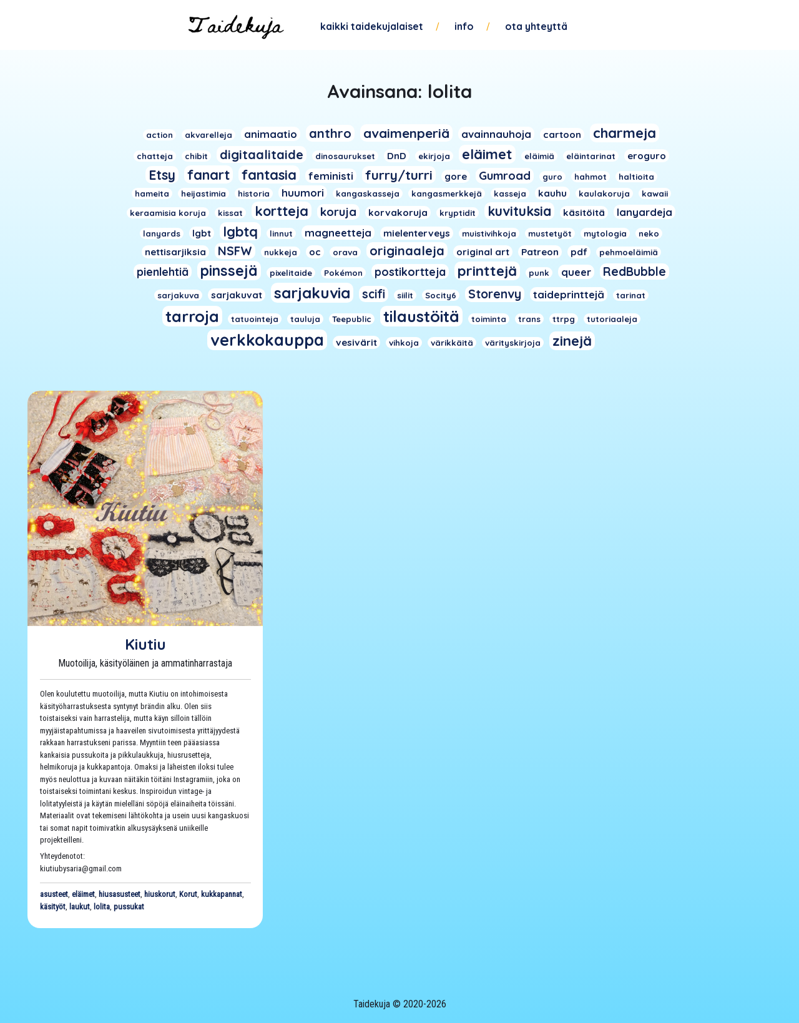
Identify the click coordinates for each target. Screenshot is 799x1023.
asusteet (54, 894)
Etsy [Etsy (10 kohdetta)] (162, 175)
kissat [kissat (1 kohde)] (230, 213)
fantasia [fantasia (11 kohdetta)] (269, 174)
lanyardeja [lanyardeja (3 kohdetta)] (644, 211)
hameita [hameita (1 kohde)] (152, 193)
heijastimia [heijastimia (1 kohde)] (203, 193)
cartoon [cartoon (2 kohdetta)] (562, 134)
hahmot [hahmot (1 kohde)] (590, 177)
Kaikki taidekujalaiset (371, 26)
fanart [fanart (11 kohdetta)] (208, 174)
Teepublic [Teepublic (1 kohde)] (351, 319)
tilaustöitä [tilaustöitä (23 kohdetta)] (421, 316)
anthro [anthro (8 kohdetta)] (330, 133)
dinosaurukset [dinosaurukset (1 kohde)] (345, 156)
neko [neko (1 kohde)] (649, 233)
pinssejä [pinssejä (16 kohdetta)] (229, 271)
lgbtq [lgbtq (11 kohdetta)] (240, 231)
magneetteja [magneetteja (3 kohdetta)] (338, 232)
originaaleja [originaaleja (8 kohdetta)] (407, 250)
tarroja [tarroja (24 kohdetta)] (192, 316)
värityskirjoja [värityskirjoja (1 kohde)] (513, 343)
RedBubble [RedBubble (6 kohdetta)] (634, 271)
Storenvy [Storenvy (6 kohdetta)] (494, 293)
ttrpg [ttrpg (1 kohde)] (563, 319)
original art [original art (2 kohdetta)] (482, 252)
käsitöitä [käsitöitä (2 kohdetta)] (584, 212)
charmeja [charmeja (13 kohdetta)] (624, 133)
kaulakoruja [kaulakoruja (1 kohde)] (604, 193)
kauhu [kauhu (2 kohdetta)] (552, 193)
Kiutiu (145, 644)
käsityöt (53, 906)
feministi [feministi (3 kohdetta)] (330, 175)
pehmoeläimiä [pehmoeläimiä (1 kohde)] (628, 252)
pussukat (129, 906)
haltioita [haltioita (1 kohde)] (636, 177)
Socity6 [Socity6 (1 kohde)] (440, 295)
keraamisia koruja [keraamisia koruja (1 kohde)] (168, 213)
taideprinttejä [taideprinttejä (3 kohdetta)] (568, 294)
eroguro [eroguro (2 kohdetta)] (646, 156)
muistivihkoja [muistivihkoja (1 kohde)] (489, 233)
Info (464, 26)
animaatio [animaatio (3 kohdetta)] (270, 133)
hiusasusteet (119, 894)
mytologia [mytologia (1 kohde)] (605, 233)
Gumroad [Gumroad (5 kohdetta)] (505, 176)
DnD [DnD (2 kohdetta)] (396, 156)
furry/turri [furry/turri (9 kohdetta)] (399, 175)
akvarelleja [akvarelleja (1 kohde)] (208, 135)
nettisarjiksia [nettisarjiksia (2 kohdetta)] (175, 252)
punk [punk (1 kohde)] (539, 273)
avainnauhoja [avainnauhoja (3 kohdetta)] (496, 133)
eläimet (83, 894)
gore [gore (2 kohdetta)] (455, 176)
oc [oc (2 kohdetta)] (315, 252)
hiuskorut (159, 894)
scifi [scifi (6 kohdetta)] (373, 293)
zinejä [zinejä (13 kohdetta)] (572, 341)
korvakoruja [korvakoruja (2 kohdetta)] (398, 212)
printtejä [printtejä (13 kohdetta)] (487, 271)
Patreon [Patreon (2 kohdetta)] (540, 252)
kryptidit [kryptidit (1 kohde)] (457, 213)
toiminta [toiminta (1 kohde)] (488, 319)
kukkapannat (221, 894)
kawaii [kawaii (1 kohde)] (655, 193)
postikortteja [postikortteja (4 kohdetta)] (410, 271)
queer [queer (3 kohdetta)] (576, 271)
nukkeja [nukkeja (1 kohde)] (280, 252)
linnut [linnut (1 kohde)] (281, 233)
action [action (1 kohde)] (159, 135)
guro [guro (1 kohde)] (552, 177)
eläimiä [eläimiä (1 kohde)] (539, 156)
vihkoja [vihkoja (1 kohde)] (404, 343)
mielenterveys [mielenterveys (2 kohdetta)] (416, 233)
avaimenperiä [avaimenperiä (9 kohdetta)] (406, 133)
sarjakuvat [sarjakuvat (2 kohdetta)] (236, 295)
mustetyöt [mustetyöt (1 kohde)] (550, 233)
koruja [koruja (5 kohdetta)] (338, 212)
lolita (102, 906)
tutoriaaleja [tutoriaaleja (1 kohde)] (612, 319)
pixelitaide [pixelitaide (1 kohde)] (291, 273)
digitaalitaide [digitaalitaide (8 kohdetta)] (261, 154)
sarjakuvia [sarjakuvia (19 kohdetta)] (312, 292)
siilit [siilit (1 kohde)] (405, 295)
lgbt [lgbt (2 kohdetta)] (201, 233)
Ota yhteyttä (536, 26)
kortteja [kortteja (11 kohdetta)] (281, 210)
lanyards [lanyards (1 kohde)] (161, 233)
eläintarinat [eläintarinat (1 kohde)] (590, 156)
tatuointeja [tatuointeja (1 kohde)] (254, 319)
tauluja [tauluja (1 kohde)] (305, 319)
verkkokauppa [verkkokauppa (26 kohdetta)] (267, 340)
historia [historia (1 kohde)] (254, 193)
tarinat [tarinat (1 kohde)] (630, 295)
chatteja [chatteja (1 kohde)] (155, 156)
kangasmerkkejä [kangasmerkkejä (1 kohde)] (446, 193)
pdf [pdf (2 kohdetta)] (579, 252)
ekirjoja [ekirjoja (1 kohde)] (434, 156)
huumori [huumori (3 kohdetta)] (303, 192)
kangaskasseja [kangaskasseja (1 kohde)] (368, 193)
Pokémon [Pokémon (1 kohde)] (343, 273)
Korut (188, 894)
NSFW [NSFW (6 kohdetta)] (235, 250)
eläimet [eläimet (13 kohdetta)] (487, 154)
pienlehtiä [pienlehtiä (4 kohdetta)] (163, 271)
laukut (79, 906)
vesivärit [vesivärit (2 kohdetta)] (356, 342)
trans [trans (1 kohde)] (529, 319)
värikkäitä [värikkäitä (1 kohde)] (452, 343)
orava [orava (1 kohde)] (345, 252)
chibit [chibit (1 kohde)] (196, 156)
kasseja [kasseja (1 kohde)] (510, 193)
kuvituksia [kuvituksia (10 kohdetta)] (519, 211)
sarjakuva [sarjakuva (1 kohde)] (178, 295)
